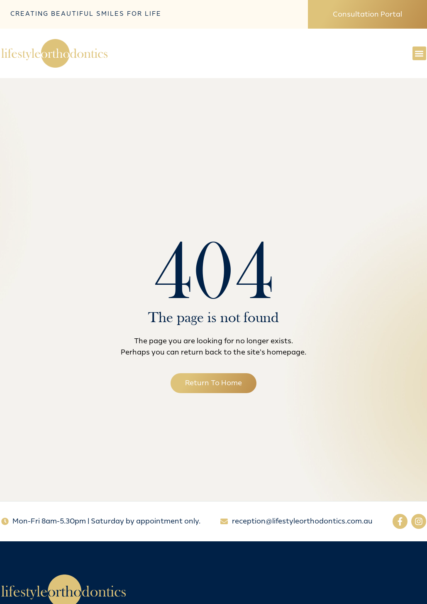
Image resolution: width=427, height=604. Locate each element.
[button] (419, 53)
